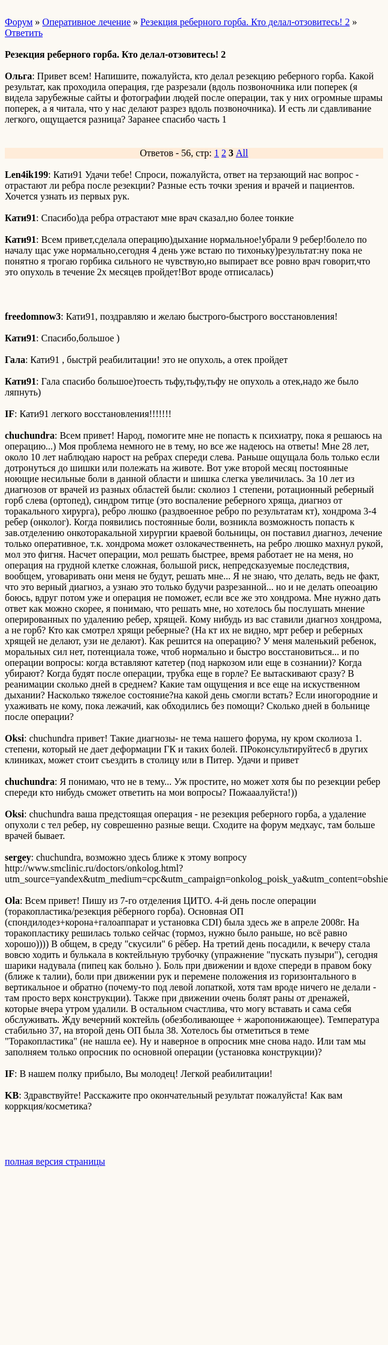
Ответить (24, 33)
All (242, 153)
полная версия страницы (55, 1161)
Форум (18, 22)
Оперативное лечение (86, 22)
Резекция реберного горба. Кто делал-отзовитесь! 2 (245, 22)
